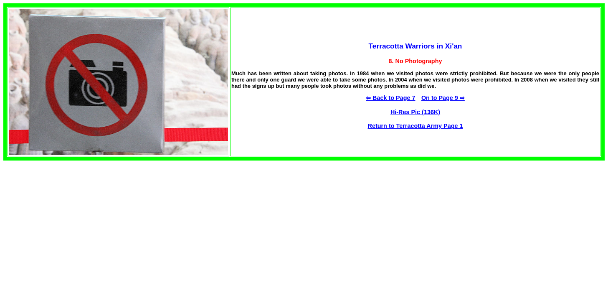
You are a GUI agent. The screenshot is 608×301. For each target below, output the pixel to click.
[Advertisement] (73, 219)
